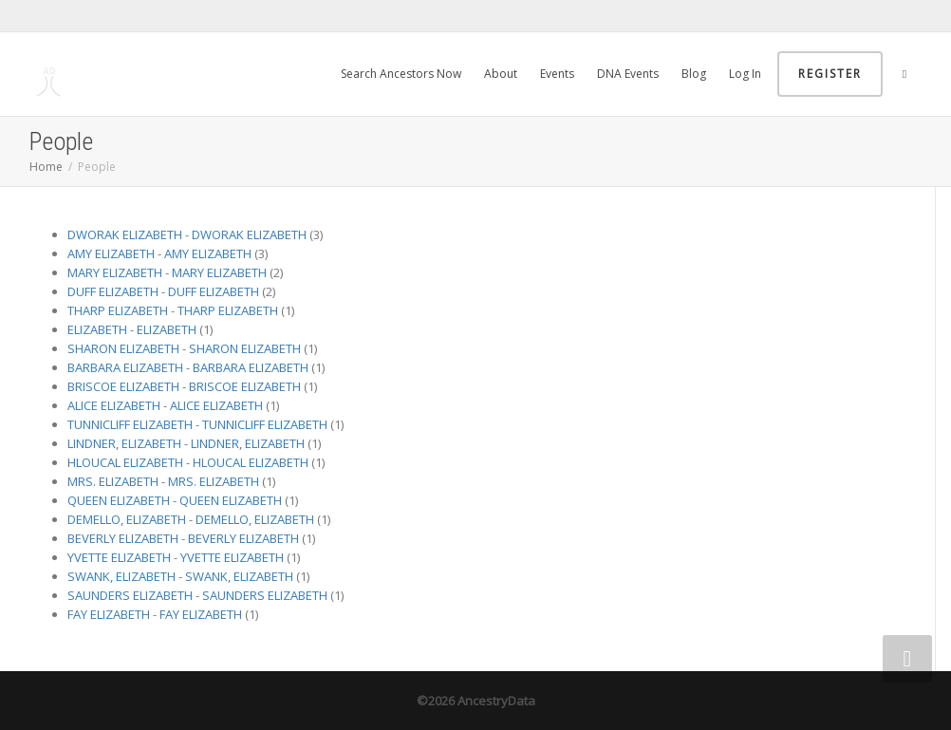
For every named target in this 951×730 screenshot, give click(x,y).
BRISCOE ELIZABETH (123, 386)
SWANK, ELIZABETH (121, 576)
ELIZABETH (97, 329)
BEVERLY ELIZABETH (122, 538)
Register (830, 74)
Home (46, 167)
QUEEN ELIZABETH (118, 500)
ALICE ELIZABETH (113, 405)
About (500, 74)
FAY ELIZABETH (108, 614)
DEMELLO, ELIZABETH (126, 519)
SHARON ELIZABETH (123, 348)
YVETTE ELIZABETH (119, 557)
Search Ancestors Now (401, 74)
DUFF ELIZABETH (112, 291)
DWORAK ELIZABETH (124, 234)
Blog (693, 74)
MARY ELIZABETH (114, 272)
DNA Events (628, 74)
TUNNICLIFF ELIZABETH (130, 424)
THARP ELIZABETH (117, 310)
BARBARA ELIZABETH (125, 367)
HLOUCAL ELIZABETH (125, 462)
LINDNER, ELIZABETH (124, 443)
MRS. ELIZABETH (112, 481)
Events (557, 74)
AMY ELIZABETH (111, 253)
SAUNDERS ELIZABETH (130, 595)
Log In (745, 74)
